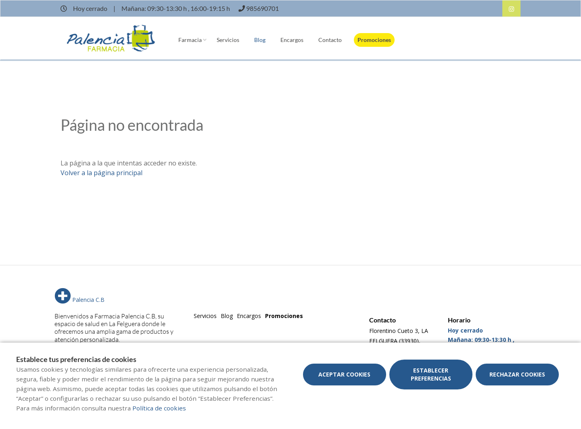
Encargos (291, 39)
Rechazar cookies (517, 374)
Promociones (374, 39)
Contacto (330, 39)
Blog (259, 39)
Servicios (228, 39)
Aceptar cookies (344, 374)
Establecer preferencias (431, 374)
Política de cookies (159, 408)
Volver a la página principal (101, 172)
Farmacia (190, 39)
